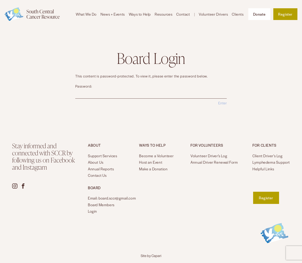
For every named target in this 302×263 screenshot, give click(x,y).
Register (285, 14)
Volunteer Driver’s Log (208, 155)
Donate (259, 14)
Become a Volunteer (156, 155)
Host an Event (150, 162)
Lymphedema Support (271, 162)
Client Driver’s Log (267, 155)
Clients (237, 14)
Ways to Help (140, 14)
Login (92, 211)
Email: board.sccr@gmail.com (112, 198)
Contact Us (97, 175)
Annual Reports (101, 169)
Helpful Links (263, 169)
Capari (156, 255)
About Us (95, 162)
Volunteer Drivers (213, 14)
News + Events (113, 14)
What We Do (86, 14)
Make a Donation (153, 169)
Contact (183, 14)
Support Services (102, 155)
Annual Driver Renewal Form (214, 162)
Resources (163, 14)
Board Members (101, 204)
